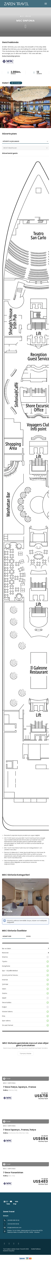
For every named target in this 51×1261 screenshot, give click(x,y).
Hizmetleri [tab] (7, 936)
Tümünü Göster (25, 1053)
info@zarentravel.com (14, 1227)
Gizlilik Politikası (36, 1249)
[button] (11, 56)
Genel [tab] (28, 936)
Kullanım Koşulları (8, 1251)
